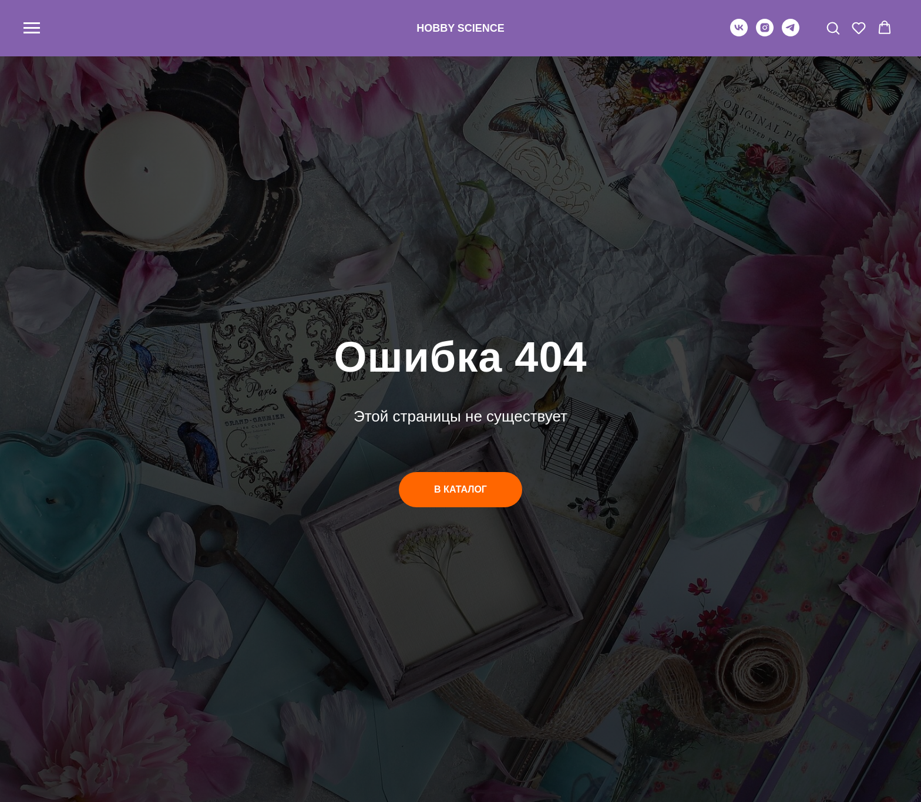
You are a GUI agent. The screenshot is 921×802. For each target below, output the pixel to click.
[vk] (739, 33)
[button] (833, 28)
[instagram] (765, 33)
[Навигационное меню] (31, 28)
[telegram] (790, 33)
